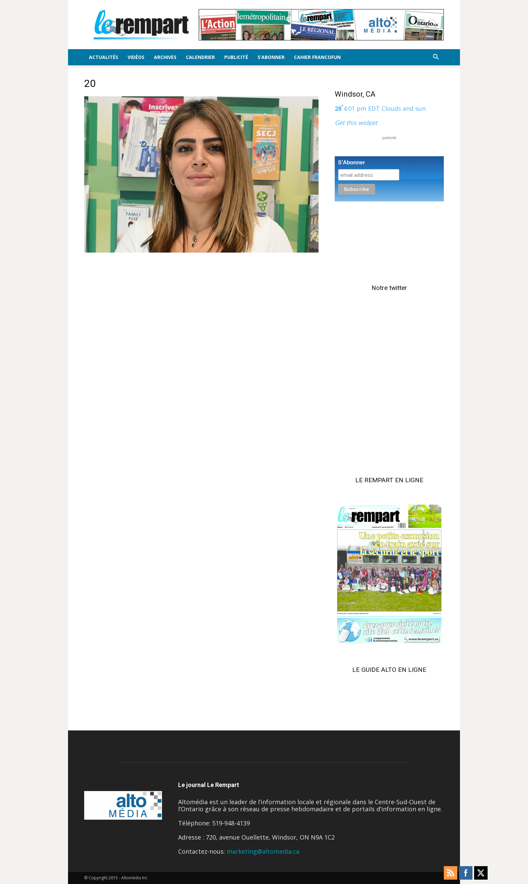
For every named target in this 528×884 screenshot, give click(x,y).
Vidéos (136, 57)
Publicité (236, 57)
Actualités (103, 57)
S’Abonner (271, 57)
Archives (165, 57)
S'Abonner (351, 162)
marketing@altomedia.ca (263, 851)
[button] (436, 57)
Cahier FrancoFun (317, 57)
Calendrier (200, 57)
